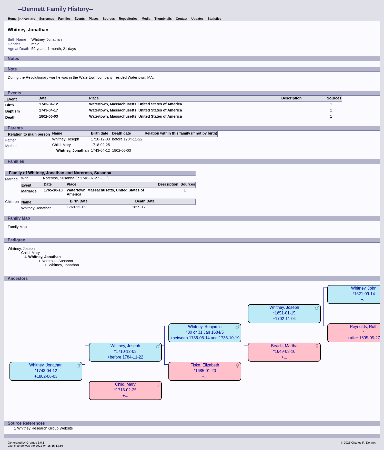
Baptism (12, 111)
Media (146, 19)
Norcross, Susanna (58, 178)
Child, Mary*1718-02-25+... (125, 390)
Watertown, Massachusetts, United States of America (135, 104)
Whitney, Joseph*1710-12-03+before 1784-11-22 (125, 351)
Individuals (27, 19)
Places (93, 19)
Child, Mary (61, 145)
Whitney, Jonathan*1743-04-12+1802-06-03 (46, 371)
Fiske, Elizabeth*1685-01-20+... (204, 371)
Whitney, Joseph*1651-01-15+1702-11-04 (284, 313)
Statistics (214, 19)
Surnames (46, 19)
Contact (181, 19)
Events (80, 19)
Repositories (128, 19)
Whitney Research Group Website (45, 428)
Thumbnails (163, 19)
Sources (109, 19)
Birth (9, 105)
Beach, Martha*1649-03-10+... (284, 351)
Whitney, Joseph (65, 139)
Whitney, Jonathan (36, 208)
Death (10, 117)
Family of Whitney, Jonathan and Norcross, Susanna (60, 173)
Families (64, 19)
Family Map (17, 227)
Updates (197, 19)
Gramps (31, 442)
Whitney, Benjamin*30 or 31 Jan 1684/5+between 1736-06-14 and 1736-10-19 (205, 332)
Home (12, 19)
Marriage (29, 191)
